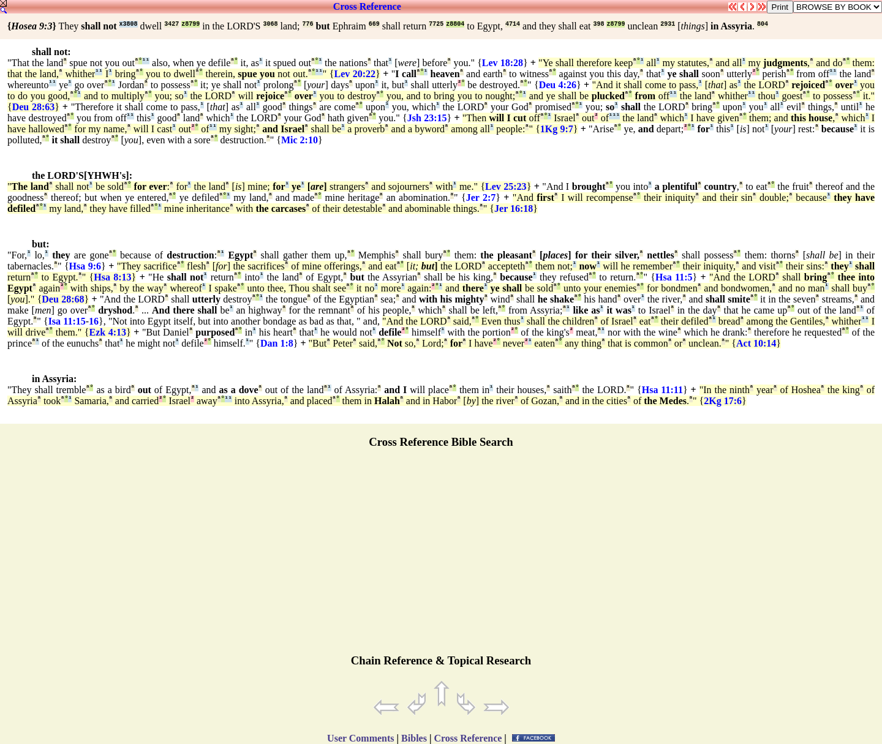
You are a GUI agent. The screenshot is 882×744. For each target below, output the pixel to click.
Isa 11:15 (67, 321)
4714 (512, 24)
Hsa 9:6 (85, 266)
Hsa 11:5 (673, 277)
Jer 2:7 (481, 197)
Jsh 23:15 (427, 118)
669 (374, 24)
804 (762, 24)
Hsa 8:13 (112, 277)
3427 (171, 24)
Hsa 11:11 (662, 390)
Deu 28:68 (63, 299)
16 (94, 321)
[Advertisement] (441, 556)
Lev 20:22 (354, 74)
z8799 (190, 24)
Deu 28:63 (33, 107)
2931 (667, 24)
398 (598, 24)
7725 (436, 24)
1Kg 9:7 (556, 129)
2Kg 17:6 (723, 401)
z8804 (455, 24)
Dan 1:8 (276, 343)
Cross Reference (367, 6)
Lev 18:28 (502, 63)
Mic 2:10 (299, 140)
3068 (270, 24)
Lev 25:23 (506, 186)
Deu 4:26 (557, 85)
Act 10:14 (756, 343)
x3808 (128, 24)
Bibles (414, 738)
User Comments (360, 738)
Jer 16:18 (513, 208)
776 (308, 24)
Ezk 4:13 (108, 332)
